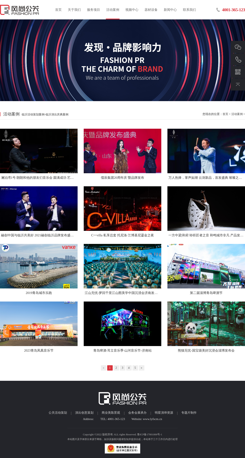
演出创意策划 (84, 412)
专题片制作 (189, 412)
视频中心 (131, 9)
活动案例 (112, 9)
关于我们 (74, 9)
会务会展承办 (137, 412)
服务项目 (93, 9)
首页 (58, 9)
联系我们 (189, 9)
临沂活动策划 (20, 9)
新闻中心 (170, 9)
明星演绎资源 (164, 412)
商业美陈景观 (111, 412)
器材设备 (151, 9)
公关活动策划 (58, 412)
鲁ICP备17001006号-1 (149, 434)
